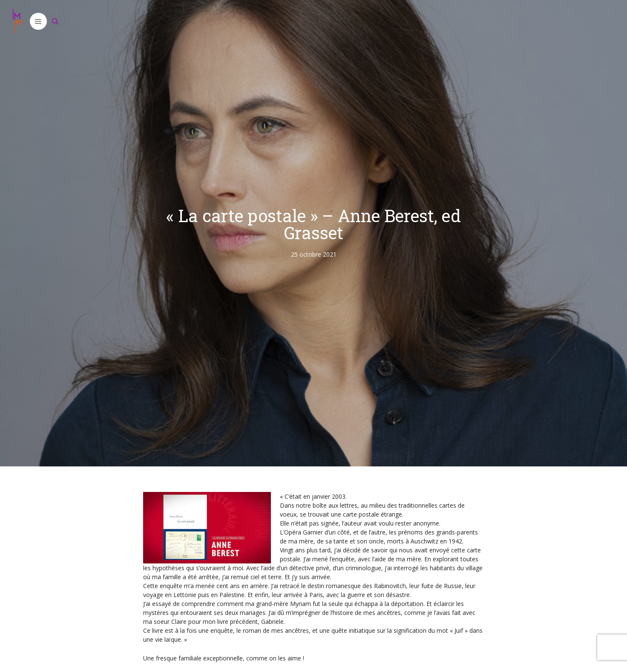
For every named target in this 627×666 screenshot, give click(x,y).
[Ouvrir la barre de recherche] (55, 21)
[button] (38, 21)
